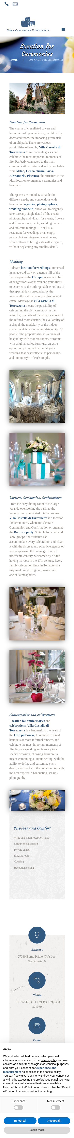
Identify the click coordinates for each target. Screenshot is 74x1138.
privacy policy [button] (48, 1060)
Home (14, 60)
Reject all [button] (20, 1120)
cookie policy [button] (52, 1071)
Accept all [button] (53, 1120)
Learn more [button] (36, 1129)
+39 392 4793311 (25, 1002)
